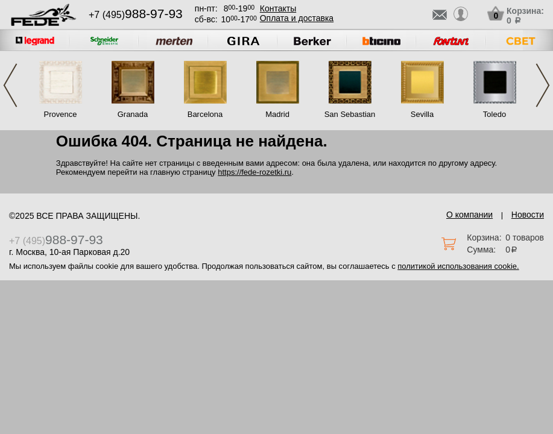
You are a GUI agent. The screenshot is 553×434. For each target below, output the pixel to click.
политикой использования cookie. (458, 266)
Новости (527, 214)
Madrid (277, 114)
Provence (60, 114)
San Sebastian (350, 114)
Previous (10, 85)
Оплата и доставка (296, 18)
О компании (469, 214)
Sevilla (422, 114)
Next (543, 85)
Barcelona (205, 114)
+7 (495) (136, 15)
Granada (133, 114)
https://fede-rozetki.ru (254, 172)
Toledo (494, 114)
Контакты (278, 8)
